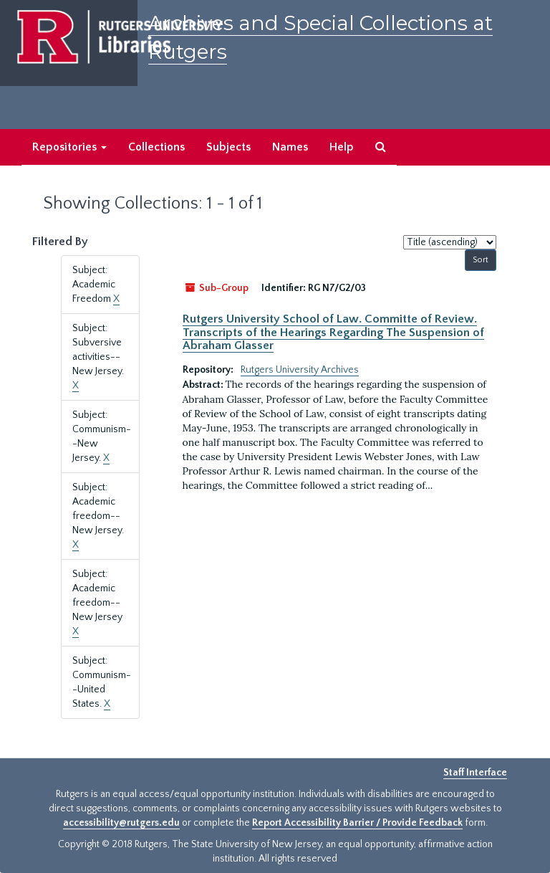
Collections (156, 146)
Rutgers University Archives (300, 370)
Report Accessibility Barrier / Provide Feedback (357, 823)
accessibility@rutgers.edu (121, 823)
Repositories (69, 146)
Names (290, 146)
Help (341, 146)
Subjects (228, 146)
